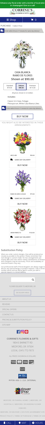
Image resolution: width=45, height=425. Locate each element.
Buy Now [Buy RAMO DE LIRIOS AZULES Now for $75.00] (22, 203)
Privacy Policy (6, 416)
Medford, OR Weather (10, 412)
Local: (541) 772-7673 (22, 350)
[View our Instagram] (22, 333)
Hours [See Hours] (37, 422)
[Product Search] (23, 279)
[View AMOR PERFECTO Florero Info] (22, 220)
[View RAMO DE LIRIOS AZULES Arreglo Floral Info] (22, 181)
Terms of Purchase (23, 416)
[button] (22, 376)
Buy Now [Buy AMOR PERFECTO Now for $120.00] (22, 242)
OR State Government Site (33, 412)
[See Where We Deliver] (22, 292)
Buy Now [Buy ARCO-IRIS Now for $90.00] (22, 165)
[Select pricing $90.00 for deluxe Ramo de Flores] (21, 86)
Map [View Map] (22, 422)
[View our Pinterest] (26, 333)
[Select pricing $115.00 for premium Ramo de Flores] (32, 86)
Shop (11, 20)
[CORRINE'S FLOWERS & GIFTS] (22, 14)
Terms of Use (39, 416)
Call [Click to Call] (7, 422)
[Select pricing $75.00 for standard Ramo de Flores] (10, 86)
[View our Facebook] (18, 333)
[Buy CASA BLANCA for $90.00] (22, 116)
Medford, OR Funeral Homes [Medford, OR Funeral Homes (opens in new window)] (16, 400)
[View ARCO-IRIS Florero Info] (22, 142)
